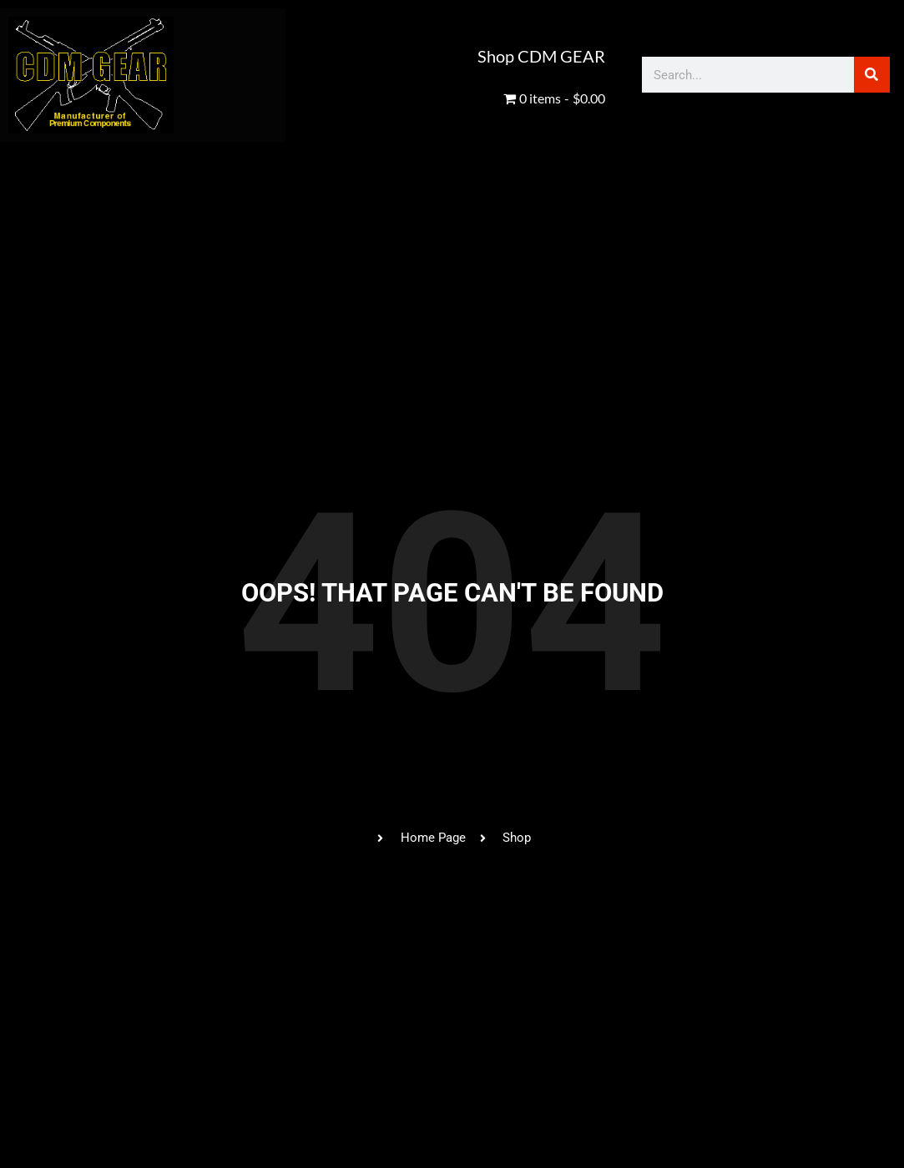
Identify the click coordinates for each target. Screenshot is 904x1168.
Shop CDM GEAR (541, 56)
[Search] (872, 75)
